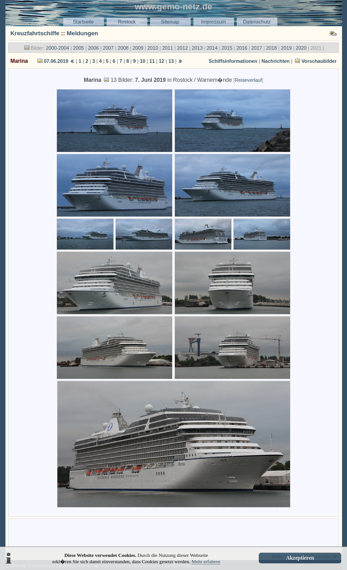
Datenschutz (257, 21)
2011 (167, 48)
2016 (241, 48)
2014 (211, 48)
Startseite (83, 21)
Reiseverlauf (248, 80)
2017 (256, 48)
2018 (271, 48)
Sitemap (170, 21)
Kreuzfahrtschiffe (34, 33)
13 (171, 61)
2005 (78, 48)
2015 (226, 48)
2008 (122, 48)
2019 (286, 48)
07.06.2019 (56, 61)
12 (161, 61)
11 (152, 61)
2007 (108, 48)
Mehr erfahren (206, 561)
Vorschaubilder (319, 61)
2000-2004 (57, 48)
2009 (137, 48)
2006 (93, 48)
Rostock (127, 21)
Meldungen (82, 33)
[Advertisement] (173, 534)
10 (142, 61)
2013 (197, 48)
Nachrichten (276, 61)
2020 (301, 48)
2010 (152, 48)
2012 (182, 48)
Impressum (213, 21)
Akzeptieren (300, 558)
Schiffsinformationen (233, 61)
